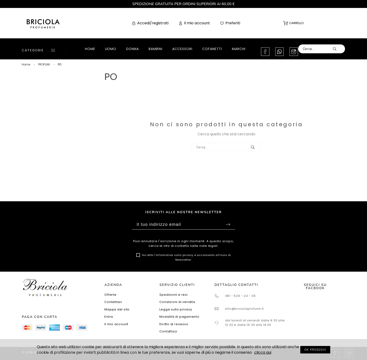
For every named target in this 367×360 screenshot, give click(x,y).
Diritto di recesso (173, 324)
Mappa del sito (117, 309)
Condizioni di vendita (177, 302)
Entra (108, 316)
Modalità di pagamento (179, 316)
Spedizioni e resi (173, 294)
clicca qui (262, 352)
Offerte (110, 294)
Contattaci (113, 302)
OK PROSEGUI (315, 350)
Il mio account (116, 324)
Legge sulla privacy (175, 309)
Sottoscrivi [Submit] (228, 224)
